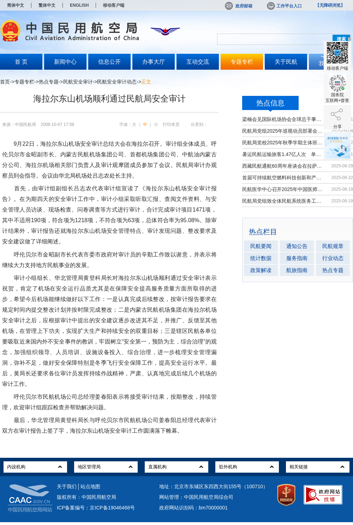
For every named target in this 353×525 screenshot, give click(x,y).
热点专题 (49, 82)
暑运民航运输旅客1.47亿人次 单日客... (283, 154)
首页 (5, 82)
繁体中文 (46, 5)
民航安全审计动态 (117, 82)
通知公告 (296, 246)
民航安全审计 (78, 82)
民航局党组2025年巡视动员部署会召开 (283, 131)
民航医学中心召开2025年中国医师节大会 (283, 189)
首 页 (21, 62)
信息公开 (109, 62)
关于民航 (286, 62)
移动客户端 (113, 5)
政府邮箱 (238, 6)
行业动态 (332, 258)
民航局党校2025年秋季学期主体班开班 (283, 142)
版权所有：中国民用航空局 (86, 497)
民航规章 (332, 246)
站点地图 (90, 486)
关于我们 (67, 486)
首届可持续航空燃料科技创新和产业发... (283, 177)
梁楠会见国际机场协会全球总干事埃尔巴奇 (283, 119)
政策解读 (260, 270)
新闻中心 (65, 62)
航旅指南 (296, 270)
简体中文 (15, 5)
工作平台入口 (284, 6)
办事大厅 (153, 62)
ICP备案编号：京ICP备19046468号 (96, 507)
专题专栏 (242, 62)
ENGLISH (79, 5)
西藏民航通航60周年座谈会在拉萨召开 (283, 166)
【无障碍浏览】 (330, 5)
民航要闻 (260, 246)
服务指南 (296, 258)
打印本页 (171, 124)
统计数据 (260, 258)
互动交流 (197, 62)
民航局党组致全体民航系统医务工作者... (283, 201)
